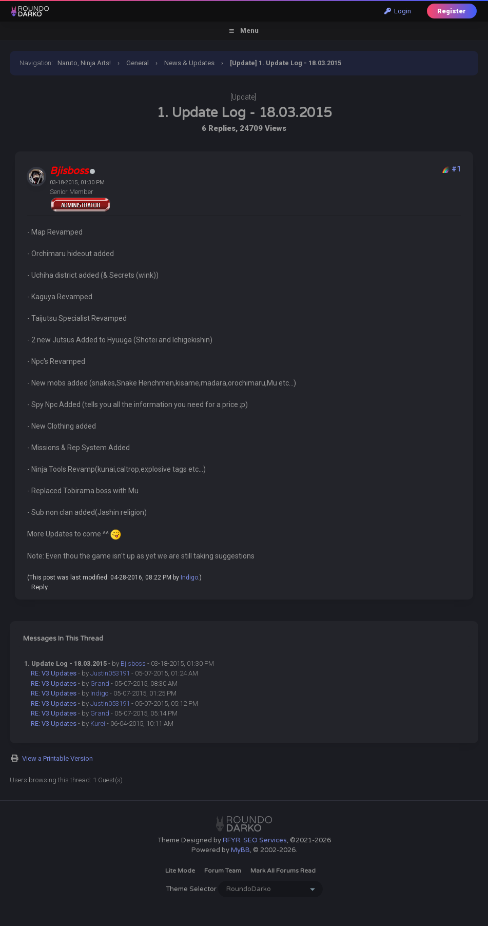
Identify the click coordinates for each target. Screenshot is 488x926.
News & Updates (189, 63)
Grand (99, 683)
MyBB (240, 850)
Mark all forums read (283, 870)
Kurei (97, 723)
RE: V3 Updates (53, 673)
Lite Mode (180, 870)
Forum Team (222, 870)
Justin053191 (110, 673)
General (137, 63)
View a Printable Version (57, 758)
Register (451, 11)
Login (397, 11)
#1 (456, 169)
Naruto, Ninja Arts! (84, 63)
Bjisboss (133, 663)
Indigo (189, 577)
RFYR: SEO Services (255, 840)
